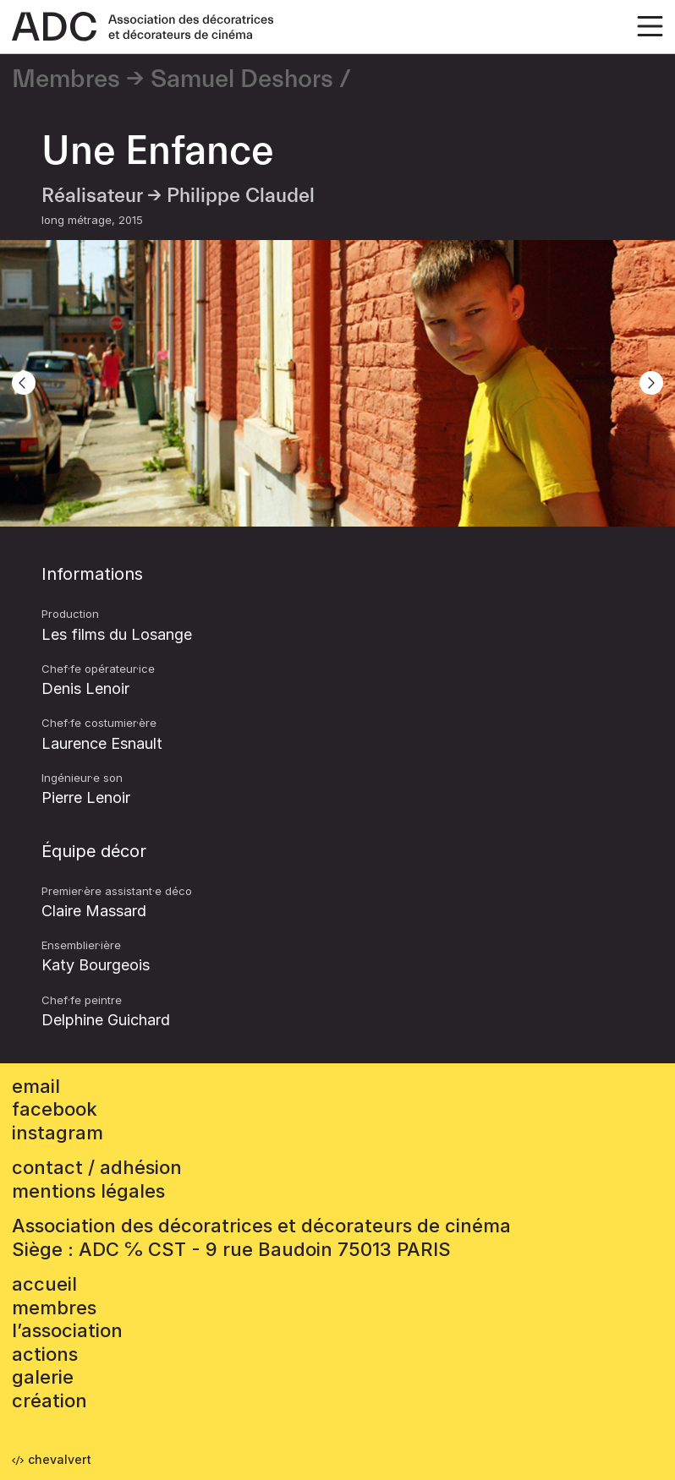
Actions (45, 1354)
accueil (44, 1284)
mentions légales (88, 1191)
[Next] (651, 383)
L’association (67, 1330)
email (36, 1086)
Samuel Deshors (242, 79)
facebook (54, 1109)
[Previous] (24, 383)
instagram (57, 1133)
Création (49, 1401)
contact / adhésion (97, 1167)
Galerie (43, 1377)
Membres (66, 79)
